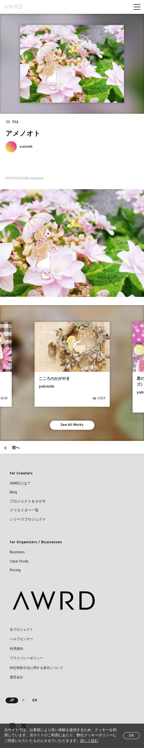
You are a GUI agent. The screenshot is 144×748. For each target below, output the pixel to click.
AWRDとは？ (20, 483)
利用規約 (16, 649)
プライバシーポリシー (26, 658)
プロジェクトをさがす (28, 501)
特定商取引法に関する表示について (36, 668)
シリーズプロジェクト (28, 519)
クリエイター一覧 (24, 510)
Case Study (19, 561)
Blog (13, 492)
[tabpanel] (72, 64)
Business (17, 552)
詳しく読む (89, 741)
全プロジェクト (21, 630)
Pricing (15, 570)
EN (34, 700)
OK (131, 736)
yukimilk (26, 147)
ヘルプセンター (21, 639)
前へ (16, 448)
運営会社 (16, 677)
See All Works (72, 425)
